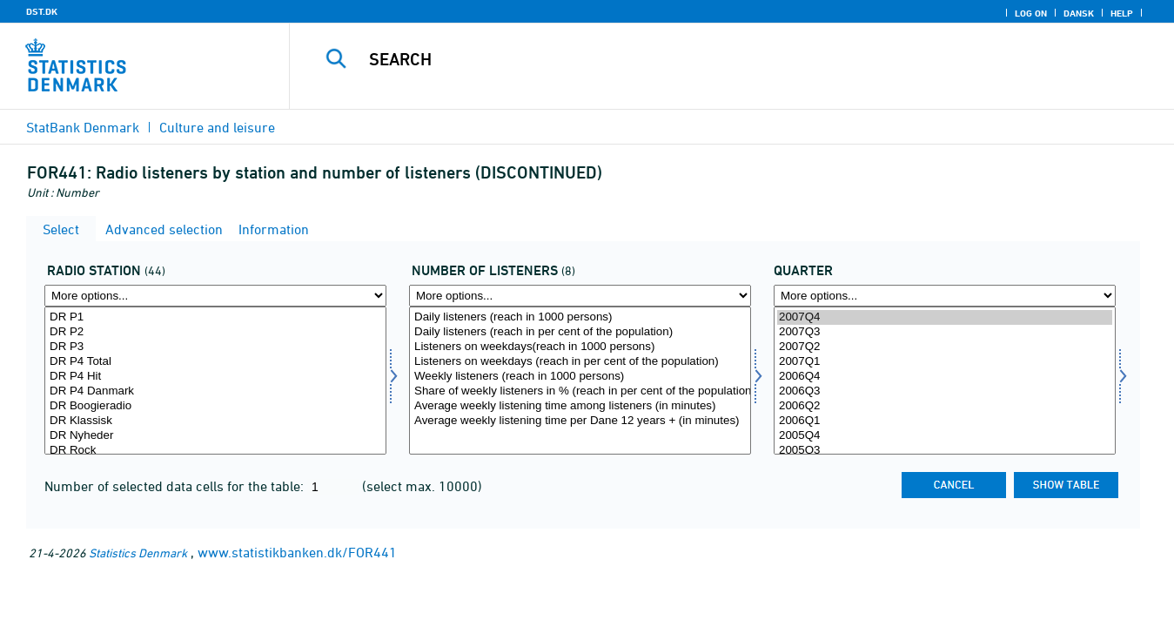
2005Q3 (944, 450)
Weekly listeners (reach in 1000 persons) (580, 376)
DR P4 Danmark (215, 391)
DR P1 (215, 317)
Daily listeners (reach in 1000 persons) (580, 317)
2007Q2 (944, 347)
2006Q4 (944, 376)
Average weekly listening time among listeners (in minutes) (580, 406)
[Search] (711, 59)
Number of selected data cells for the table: (175, 486)
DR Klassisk (215, 421)
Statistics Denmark (138, 552)
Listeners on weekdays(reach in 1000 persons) (580, 347)
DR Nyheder (215, 435)
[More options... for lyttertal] (580, 296)
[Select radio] (215, 381)
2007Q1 (944, 361)
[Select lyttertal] (580, 381)
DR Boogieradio (215, 406)
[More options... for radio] (215, 296)
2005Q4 (944, 435)
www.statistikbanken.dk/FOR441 (297, 552)
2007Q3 (944, 332)
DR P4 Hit (215, 376)
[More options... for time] (945, 296)
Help (1121, 13)
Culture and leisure (217, 127)
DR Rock (215, 450)
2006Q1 (944, 421)
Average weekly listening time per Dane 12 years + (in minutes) (580, 421)
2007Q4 (944, 317)
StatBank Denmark (82, 127)
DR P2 (215, 332)
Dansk (1078, 13)
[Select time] (945, 381)
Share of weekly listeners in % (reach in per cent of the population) (580, 391)
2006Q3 (944, 391)
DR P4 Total (215, 361)
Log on (1031, 13)
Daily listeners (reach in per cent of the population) (580, 332)
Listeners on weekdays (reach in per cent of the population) (580, 361)
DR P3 (215, 347)
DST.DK (41, 11)
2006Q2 (944, 406)
